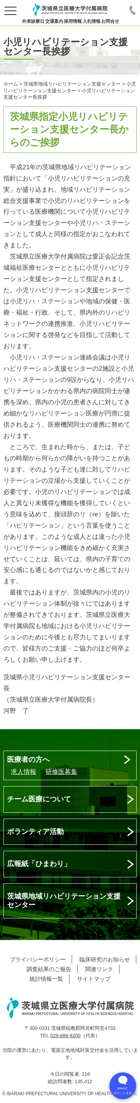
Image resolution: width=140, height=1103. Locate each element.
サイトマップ (94, 979)
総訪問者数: (61, 1081)
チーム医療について (39, 799)
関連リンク (99, 969)
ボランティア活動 (35, 831)
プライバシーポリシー (38, 959)
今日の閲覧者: (66, 1074)
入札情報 (91, 21)
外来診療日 (33, 21)
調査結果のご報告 (49, 969)
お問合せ (110, 21)
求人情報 (23, 771)
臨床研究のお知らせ (105, 959)
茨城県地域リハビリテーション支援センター (64, 900)
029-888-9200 (65, 1035)
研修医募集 (61, 771)
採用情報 (73, 21)
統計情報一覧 (46, 979)
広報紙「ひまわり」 (39, 864)
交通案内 (54, 21)
